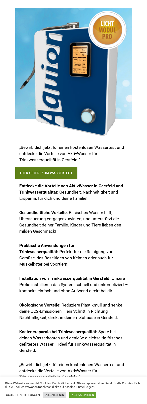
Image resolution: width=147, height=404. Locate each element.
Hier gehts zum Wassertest (46, 173)
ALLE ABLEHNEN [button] (54, 394)
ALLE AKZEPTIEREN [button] (83, 394)
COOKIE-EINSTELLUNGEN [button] (23, 395)
